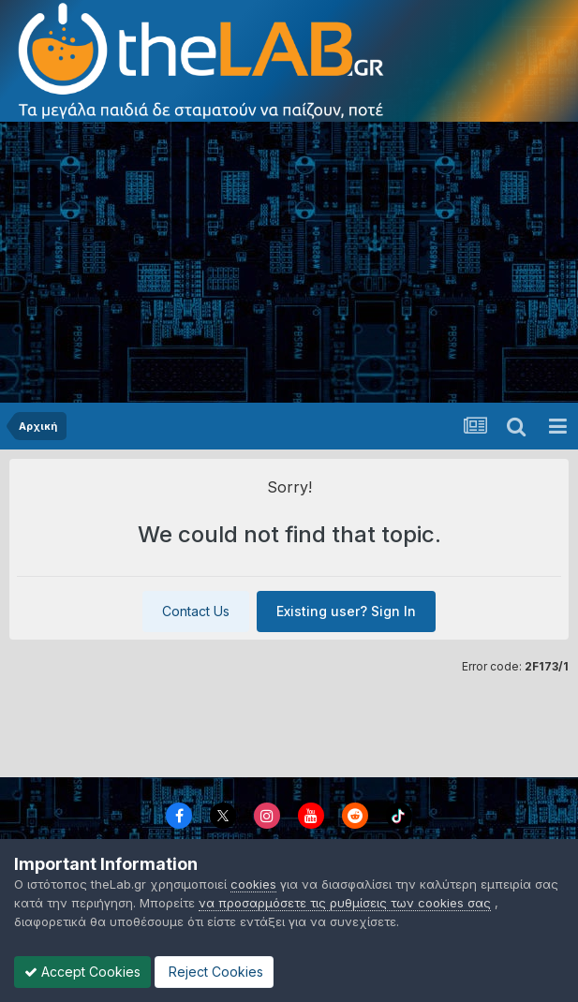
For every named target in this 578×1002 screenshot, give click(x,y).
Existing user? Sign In (346, 611)
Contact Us (196, 611)
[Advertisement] (289, 262)
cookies (253, 884)
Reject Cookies (214, 972)
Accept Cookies (82, 972)
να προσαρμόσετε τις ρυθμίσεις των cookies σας (345, 902)
